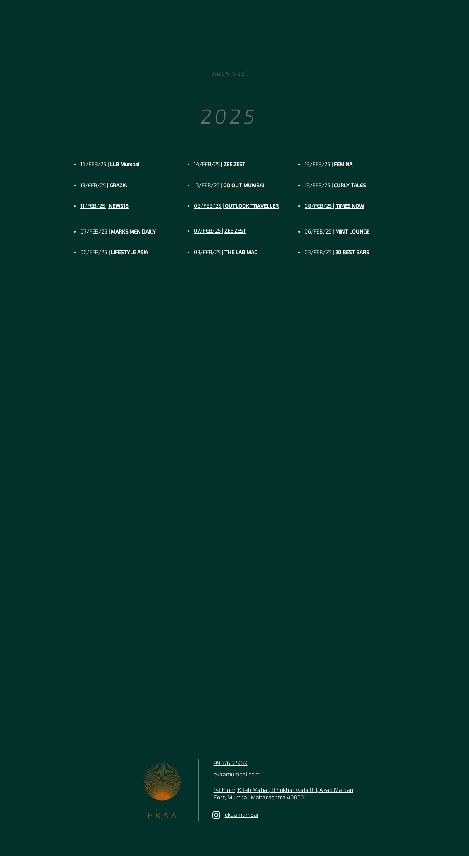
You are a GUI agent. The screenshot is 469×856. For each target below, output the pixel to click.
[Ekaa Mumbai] (216, 815)
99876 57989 (231, 762)
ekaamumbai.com (236, 773)
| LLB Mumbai (109, 164)
